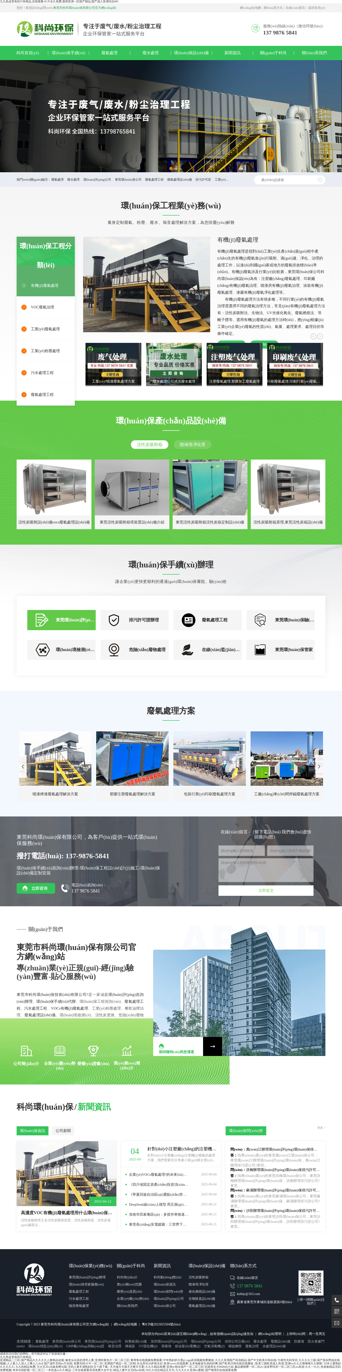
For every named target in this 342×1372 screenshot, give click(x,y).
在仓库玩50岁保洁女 (149, 1363)
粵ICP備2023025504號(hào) (161, 1324)
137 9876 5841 (249, 1286)
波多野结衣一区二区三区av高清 (284, 1366)
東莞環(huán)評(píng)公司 (103, 1341)
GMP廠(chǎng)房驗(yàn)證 (85, 1346)
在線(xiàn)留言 (295, 8)
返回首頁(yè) (316, 8)
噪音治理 (114, 1346)
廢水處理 (150, 53)
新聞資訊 (232, 53)
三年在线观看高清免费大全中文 (92, 1370)
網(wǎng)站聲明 (269, 1334)
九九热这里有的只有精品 (15, 1357)
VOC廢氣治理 (42, 307)
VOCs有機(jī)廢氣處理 (69, 1008)
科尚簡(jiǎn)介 (127, 1277)
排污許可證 (203, 179)
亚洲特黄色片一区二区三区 (112, 1360)
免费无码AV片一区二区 (88, 1363)
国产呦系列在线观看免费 (221, 1370)
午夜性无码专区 (288, 1360)
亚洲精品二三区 (10, 1360)
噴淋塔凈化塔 (192, 444)
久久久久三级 (307, 1360)
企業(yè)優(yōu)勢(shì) (133, 1298)
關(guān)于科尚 (273, 53)
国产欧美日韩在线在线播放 (236, 1363)
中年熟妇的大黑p (174, 1360)
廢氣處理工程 (154, 179)
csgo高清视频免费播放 (200, 1360)
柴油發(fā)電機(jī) (187, 1346)
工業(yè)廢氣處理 (45, 329)
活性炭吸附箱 (149, 444)
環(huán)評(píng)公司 (97, 179)
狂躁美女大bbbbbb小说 (219, 1366)
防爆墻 (299, 1341)
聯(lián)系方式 (273, 8)
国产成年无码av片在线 (58, 1363)
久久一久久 (312, 1366)
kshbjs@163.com (248, 1294)
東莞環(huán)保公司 (128, 179)
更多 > (321, 1127)
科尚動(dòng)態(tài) (167, 1277)
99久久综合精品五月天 (160, 1370)
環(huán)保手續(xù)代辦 (56, 1001)
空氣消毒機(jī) (214, 1346)
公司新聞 (63, 1131)
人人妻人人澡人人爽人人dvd (25, 1363)
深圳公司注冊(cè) (237, 1341)
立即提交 (266, 890)
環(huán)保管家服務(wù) (86, 1284)
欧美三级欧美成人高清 (269, 1363)
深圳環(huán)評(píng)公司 (169, 1341)
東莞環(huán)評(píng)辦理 (87, 1277)
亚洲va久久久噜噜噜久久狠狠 (304, 1363)
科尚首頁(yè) (27, 53)
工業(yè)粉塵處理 (45, 351)
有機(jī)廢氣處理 (44, 285)
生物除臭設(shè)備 (202, 1298)
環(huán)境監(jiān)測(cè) (45, 1346)
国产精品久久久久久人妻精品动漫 (42, 1360)
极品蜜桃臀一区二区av (249, 1366)
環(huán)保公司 (165, 1306)
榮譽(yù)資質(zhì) (129, 1291)
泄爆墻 (166, 1346)
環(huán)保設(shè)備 (191, 53)
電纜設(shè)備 (280, 1341)
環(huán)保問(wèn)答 (168, 1291)
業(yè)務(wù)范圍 (129, 1284)
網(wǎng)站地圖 (250, 8)
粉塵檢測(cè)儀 (136, 1341)
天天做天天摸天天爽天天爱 (127, 1366)
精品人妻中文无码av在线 (128, 1370)
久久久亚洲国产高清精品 (231, 1360)
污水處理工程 (42, 373)
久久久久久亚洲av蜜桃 (190, 1370)
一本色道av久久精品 (58, 1370)
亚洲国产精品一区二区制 (120, 1363)
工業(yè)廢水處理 (226, 179)
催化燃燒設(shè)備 (202, 1291)
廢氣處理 (109, 53)
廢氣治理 (252, 1346)
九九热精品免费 (25, 1366)
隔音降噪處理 (79, 1306)
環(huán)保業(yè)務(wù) (90, 1265)
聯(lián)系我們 (314, 53)
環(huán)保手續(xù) (68, 53)
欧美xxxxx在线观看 (176, 1363)
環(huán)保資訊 (32, 1131)
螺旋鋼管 (235, 1346)
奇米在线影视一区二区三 (28, 1370)
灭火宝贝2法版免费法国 (52, 1366)
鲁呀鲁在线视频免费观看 (146, 1360)
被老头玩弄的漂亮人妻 (79, 1360)
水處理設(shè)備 (274, 1346)
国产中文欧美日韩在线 (262, 1360)
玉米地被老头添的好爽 (203, 1363)
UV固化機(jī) (148, 1346)
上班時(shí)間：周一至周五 (305, 1334)
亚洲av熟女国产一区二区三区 (184, 1366)
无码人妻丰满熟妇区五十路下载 (88, 1366)
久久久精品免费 (155, 1366)
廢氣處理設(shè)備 (179, 179)
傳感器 (130, 1346)
